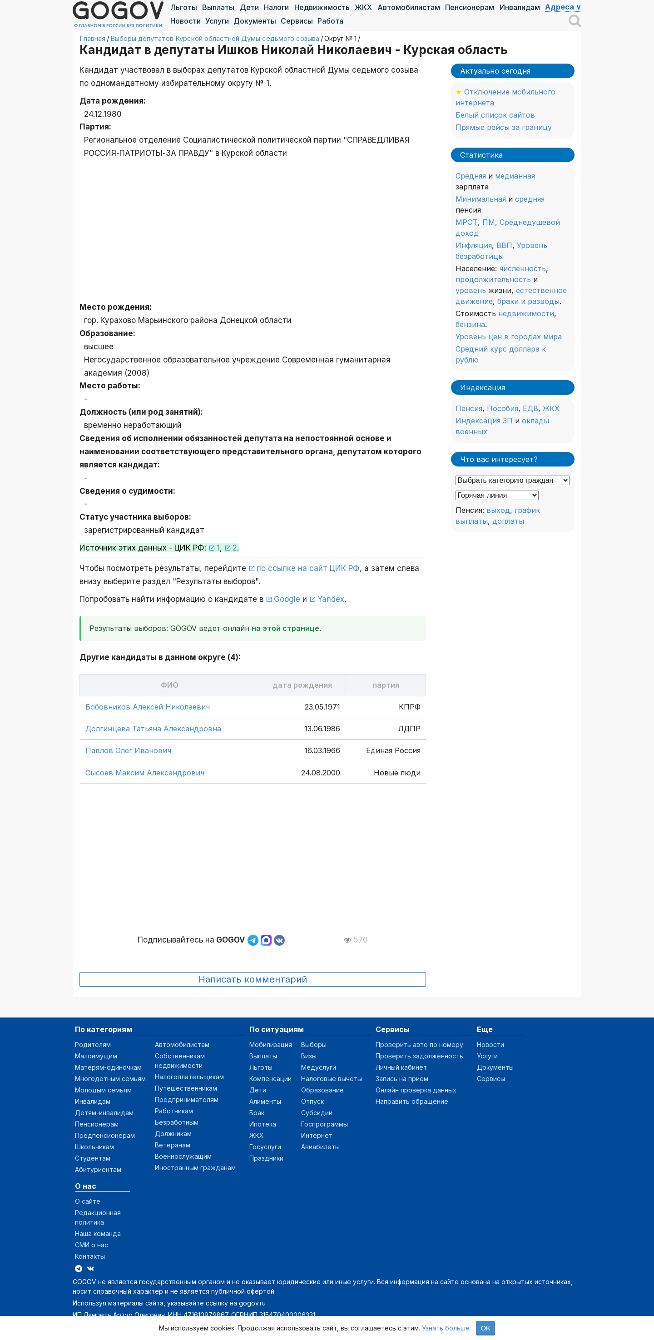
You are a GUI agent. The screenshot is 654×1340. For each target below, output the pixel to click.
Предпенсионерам (105, 1135)
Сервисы (297, 20)
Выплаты (218, 7)
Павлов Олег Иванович (128, 750)
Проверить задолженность (419, 1056)
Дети (249, 7)
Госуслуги (265, 1147)
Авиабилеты (320, 1147)
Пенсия (469, 408)
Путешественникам (186, 1088)
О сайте (87, 1201)
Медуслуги (318, 1067)
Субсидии (316, 1113)
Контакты (90, 1256)
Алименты (265, 1101)
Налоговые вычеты (331, 1078)
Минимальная (481, 198)
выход (498, 510)
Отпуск (312, 1101)
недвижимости (526, 313)
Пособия (502, 408)
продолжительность (493, 279)
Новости (185, 20)
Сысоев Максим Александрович (144, 772)
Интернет (316, 1135)
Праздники (266, 1158)
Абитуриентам (98, 1169)
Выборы (314, 1044)
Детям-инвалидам (104, 1113)
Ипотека (262, 1124)
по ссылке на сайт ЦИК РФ (308, 568)
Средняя (471, 175)
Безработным (176, 1122)
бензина (470, 324)
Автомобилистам (408, 7)
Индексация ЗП (484, 420)
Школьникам (94, 1147)
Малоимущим (96, 1056)
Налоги (276, 7)
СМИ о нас (91, 1245)
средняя (530, 198)
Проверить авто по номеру (419, 1044)
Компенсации (270, 1078)
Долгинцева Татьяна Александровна (153, 728)
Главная (92, 38)
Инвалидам (520, 7)
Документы (254, 20)
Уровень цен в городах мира (509, 336)
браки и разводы (528, 301)
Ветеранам (172, 1145)
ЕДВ (530, 408)
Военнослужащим (183, 1156)
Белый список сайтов (495, 114)
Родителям (93, 1044)
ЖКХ (363, 7)
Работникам (174, 1111)
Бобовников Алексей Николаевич (147, 706)
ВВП (504, 245)
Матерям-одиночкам (108, 1067)
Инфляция (474, 245)
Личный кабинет (401, 1067)
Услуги (217, 20)
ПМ (488, 222)
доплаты (508, 521)
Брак (256, 1113)
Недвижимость (322, 7)
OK (485, 1328)
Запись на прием (402, 1078)
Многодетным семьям (110, 1078)
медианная (515, 175)
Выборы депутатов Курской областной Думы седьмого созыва (214, 38)
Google (287, 599)
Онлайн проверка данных (416, 1090)
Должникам (173, 1133)
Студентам (92, 1158)
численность (522, 268)
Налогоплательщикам (189, 1077)
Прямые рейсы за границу (504, 127)
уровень (471, 290)
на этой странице (285, 628)
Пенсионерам (469, 7)
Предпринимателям (186, 1099)
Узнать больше (446, 1328)
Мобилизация (270, 1044)
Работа (330, 20)
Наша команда (98, 1233)
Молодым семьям (103, 1090)
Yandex (330, 599)
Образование (322, 1090)
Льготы (183, 7)
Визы (309, 1056)
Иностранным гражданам (195, 1167)
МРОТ (467, 222)
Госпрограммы (324, 1124)
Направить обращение (412, 1101)
